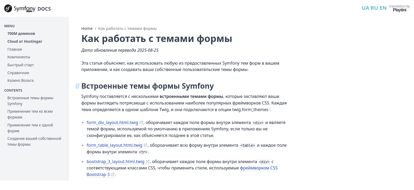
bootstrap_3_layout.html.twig (130, 161)
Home (101, 28)
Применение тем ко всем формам (30, 114)
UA (365, 7)
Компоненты (18, 56)
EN (383, 7)
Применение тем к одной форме (30, 127)
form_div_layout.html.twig (126, 122)
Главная (14, 49)
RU (374, 7)
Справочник (18, 72)
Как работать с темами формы (141, 28)
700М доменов (21, 33)
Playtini (399, 10)
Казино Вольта (20, 80)
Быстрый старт (20, 64)
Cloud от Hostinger (24, 41)
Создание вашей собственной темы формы (34, 141)
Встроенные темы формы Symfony (30, 100)
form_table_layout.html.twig (129, 145)
